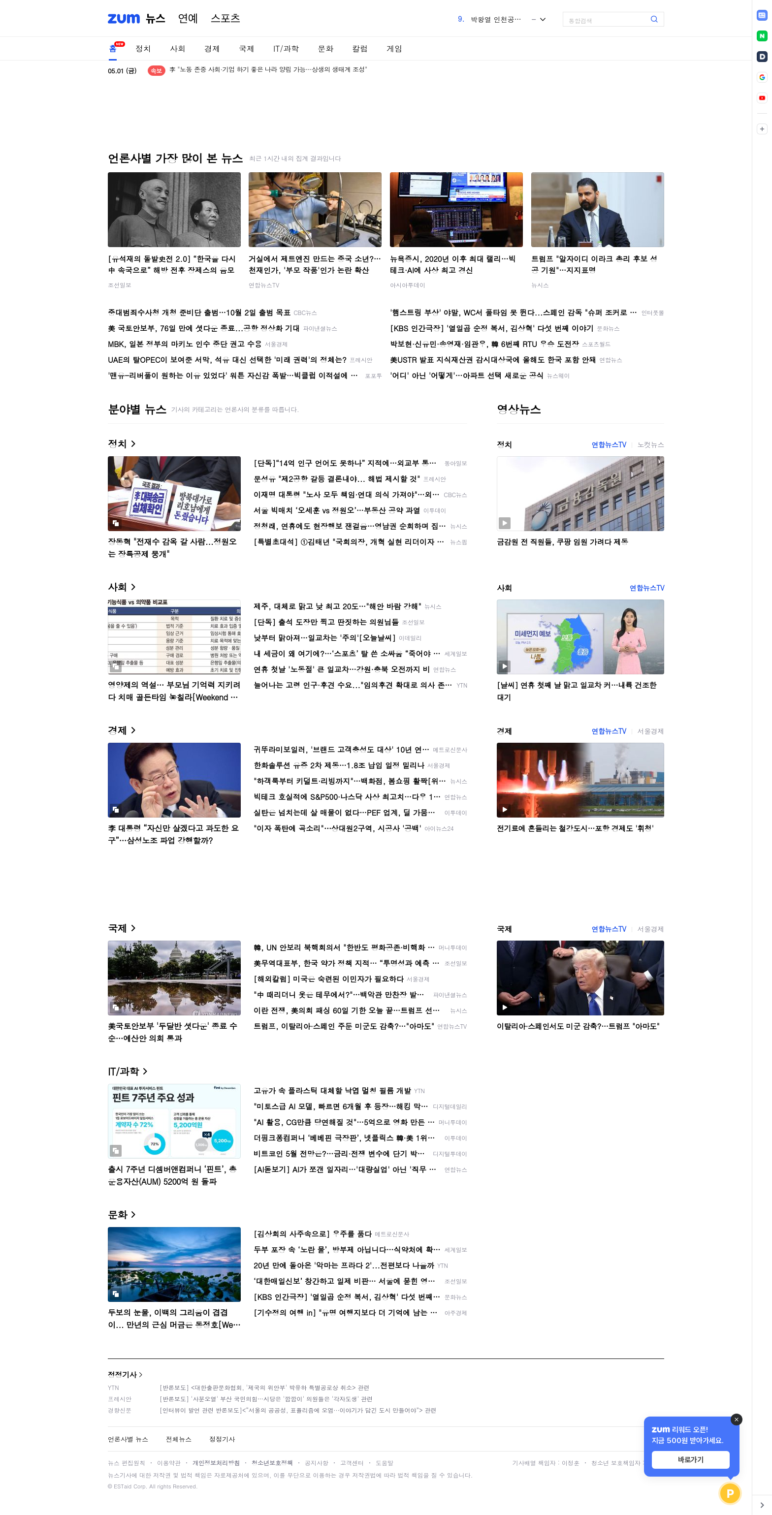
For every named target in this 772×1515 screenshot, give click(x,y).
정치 (143, 48)
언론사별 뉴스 (128, 1439)
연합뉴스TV (264, 285)
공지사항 (316, 1462)
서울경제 (651, 731)
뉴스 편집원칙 (126, 1462)
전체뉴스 (179, 1439)
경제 (212, 48)
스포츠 (225, 18)
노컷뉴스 (651, 444)
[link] (762, 15)
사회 (178, 48)
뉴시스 (540, 285)
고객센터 (352, 1462)
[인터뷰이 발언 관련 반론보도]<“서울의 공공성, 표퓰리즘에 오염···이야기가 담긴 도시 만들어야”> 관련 (298, 1410)
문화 (325, 48)
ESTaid (122, 1486)
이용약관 (169, 1462)
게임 (394, 48)
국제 (247, 48)
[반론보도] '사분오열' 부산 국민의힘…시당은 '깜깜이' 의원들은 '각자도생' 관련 (266, 1398)
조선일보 (119, 285)
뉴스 (155, 18)
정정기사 (122, 1374)
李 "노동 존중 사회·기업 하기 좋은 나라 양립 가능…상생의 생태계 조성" (268, 70)
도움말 (384, 1462)
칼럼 (360, 48)
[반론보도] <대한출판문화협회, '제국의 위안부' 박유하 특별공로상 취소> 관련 (265, 1387)
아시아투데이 (407, 285)
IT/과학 (286, 48)
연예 (188, 18)
